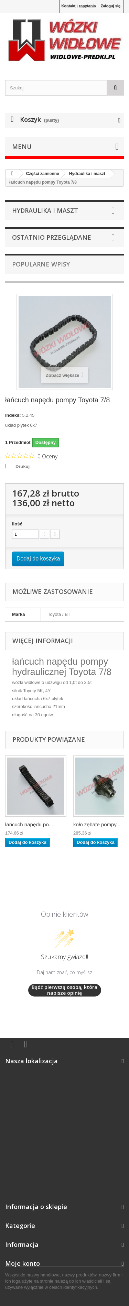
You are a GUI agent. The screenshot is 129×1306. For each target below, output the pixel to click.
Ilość (17, 523)
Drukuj (22, 466)
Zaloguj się (110, 6)
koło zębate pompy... (96, 824)
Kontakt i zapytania (78, 6)
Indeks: (13, 415)
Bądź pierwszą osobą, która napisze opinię (64, 990)
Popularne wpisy (41, 264)
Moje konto (22, 1263)
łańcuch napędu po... (29, 824)
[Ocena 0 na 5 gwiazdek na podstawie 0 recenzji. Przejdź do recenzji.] (31, 456)
